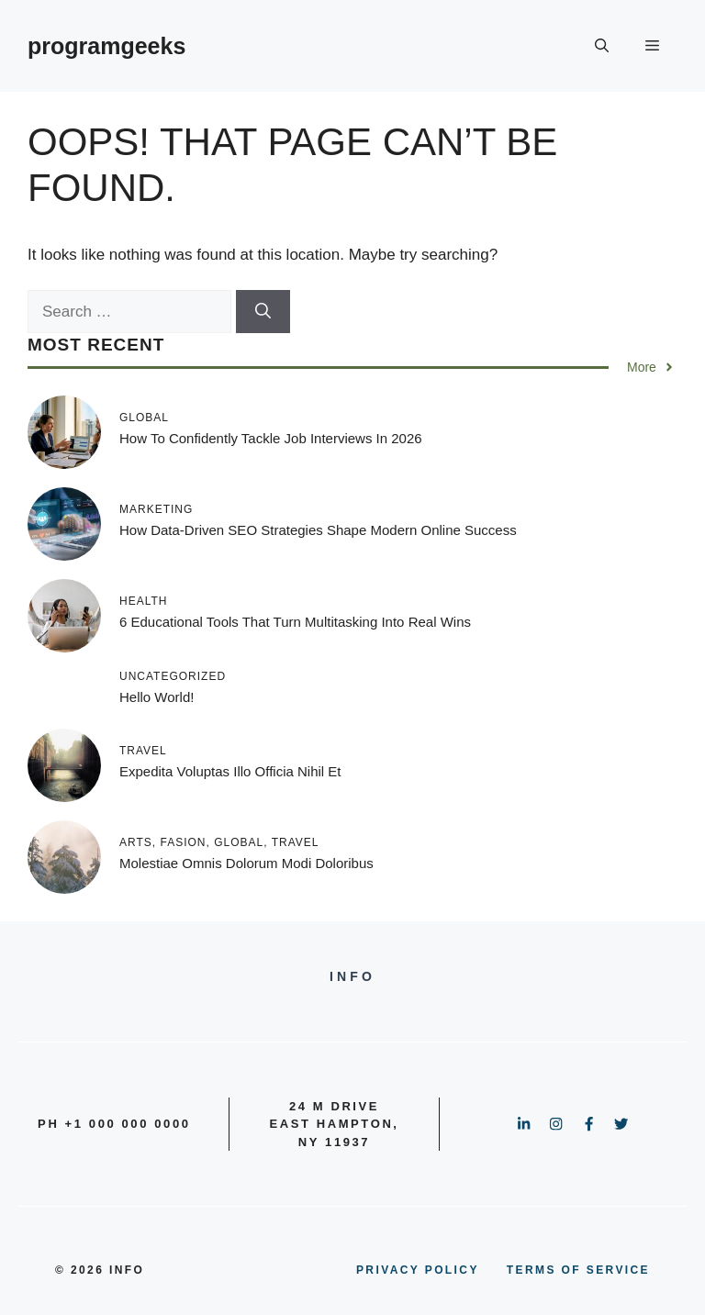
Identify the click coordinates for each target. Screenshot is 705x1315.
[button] (601, 45)
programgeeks (106, 46)
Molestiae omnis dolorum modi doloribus (246, 863)
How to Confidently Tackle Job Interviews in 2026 (270, 438)
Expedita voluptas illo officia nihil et (230, 771)
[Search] (263, 312)
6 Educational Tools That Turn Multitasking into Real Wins (295, 622)
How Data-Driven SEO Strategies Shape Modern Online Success (318, 530)
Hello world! (156, 697)
